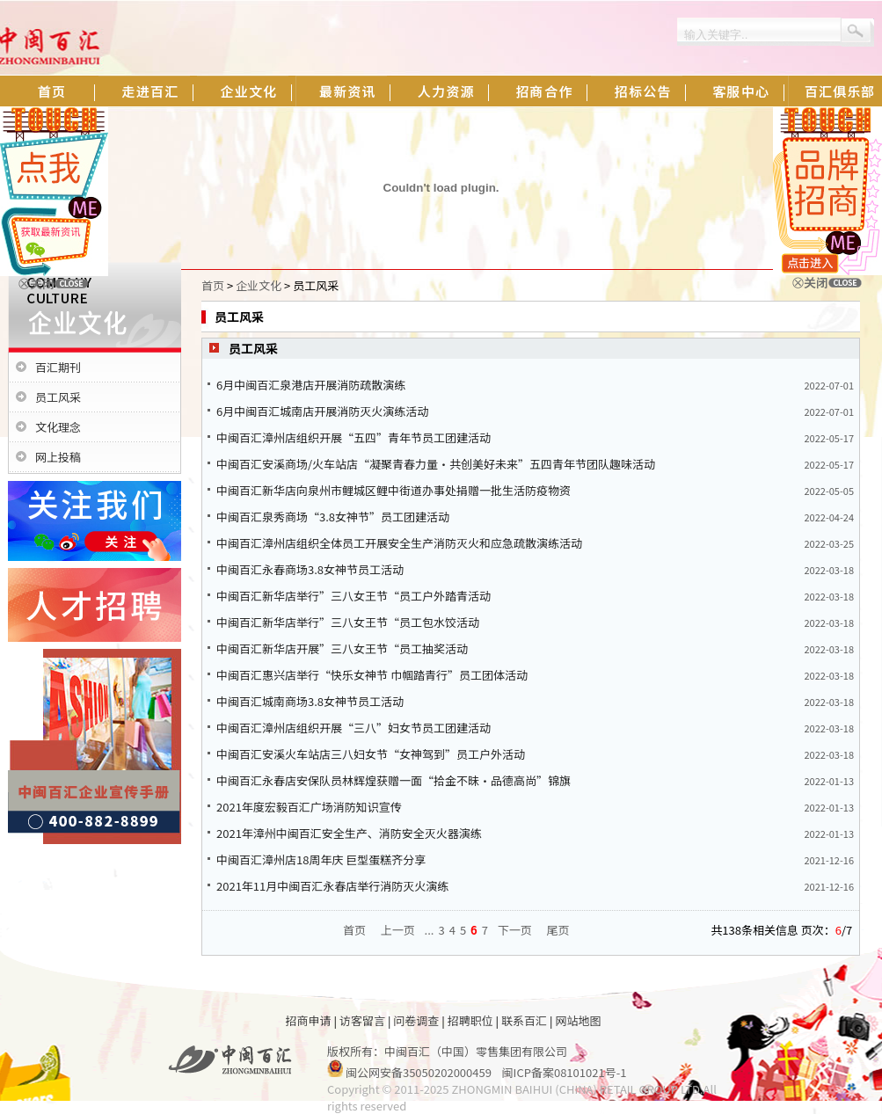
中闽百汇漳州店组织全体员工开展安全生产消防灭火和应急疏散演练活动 (399, 543)
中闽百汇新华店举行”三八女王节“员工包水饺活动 (347, 622)
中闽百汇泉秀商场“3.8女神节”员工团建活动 (332, 516)
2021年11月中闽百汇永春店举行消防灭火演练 (332, 885)
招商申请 (309, 1020)
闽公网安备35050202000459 (419, 1072)
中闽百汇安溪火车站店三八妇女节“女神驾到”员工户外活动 (370, 754)
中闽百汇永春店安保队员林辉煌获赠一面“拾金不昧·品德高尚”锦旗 (393, 780)
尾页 (558, 929)
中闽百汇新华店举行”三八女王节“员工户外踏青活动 (353, 595)
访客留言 (362, 1020)
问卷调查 (416, 1020)
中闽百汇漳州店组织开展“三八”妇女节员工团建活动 (353, 727)
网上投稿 (58, 456)
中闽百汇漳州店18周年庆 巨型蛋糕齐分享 (321, 859)
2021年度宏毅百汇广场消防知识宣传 (309, 806)
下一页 (514, 929)
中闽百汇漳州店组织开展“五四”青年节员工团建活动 (353, 437)
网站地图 (578, 1020)
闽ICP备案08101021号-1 (564, 1072)
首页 (212, 285)
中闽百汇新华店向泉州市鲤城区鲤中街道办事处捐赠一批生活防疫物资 (393, 490)
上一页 (397, 929)
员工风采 (58, 397)
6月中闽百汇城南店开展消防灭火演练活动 (322, 411)
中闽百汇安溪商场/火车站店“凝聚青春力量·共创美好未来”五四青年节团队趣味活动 (435, 463)
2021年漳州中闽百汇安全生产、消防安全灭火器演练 (349, 833)
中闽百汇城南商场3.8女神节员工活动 (310, 701)
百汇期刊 (58, 367)
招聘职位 (470, 1020)
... (429, 929)
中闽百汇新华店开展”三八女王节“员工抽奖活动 (342, 648)
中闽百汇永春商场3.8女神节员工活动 (310, 569)
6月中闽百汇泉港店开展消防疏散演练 (310, 384)
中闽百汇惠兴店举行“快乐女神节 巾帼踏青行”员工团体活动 (372, 674)
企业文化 (258, 285)
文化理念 (58, 427)
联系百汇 (524, 1020)
